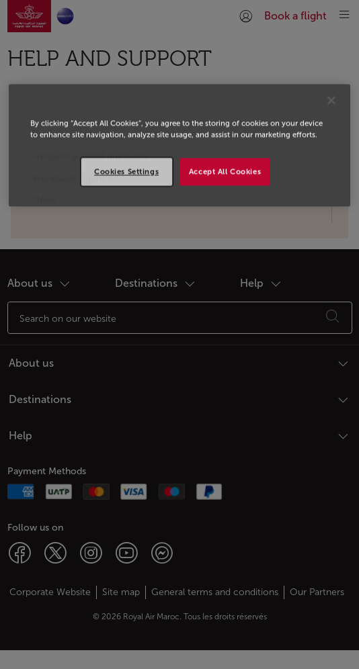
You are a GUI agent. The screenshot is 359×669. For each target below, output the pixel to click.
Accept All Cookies (225, 171)
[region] (179, 146)
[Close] (331, 101)
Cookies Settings (126, 171)
